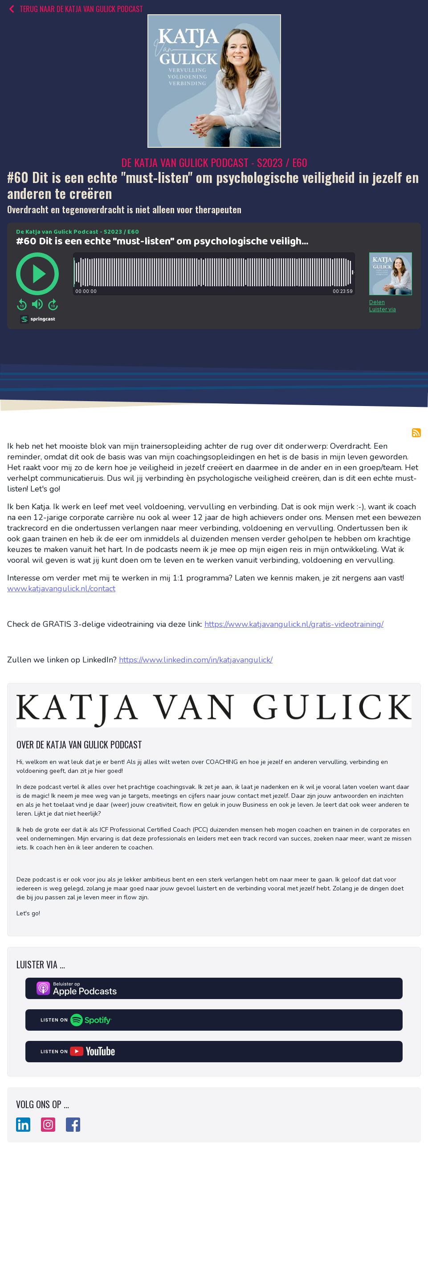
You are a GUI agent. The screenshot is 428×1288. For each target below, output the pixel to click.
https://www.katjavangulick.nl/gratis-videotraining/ (293, 624)
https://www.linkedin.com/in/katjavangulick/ (196, 659)
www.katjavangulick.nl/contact (61, 588)
